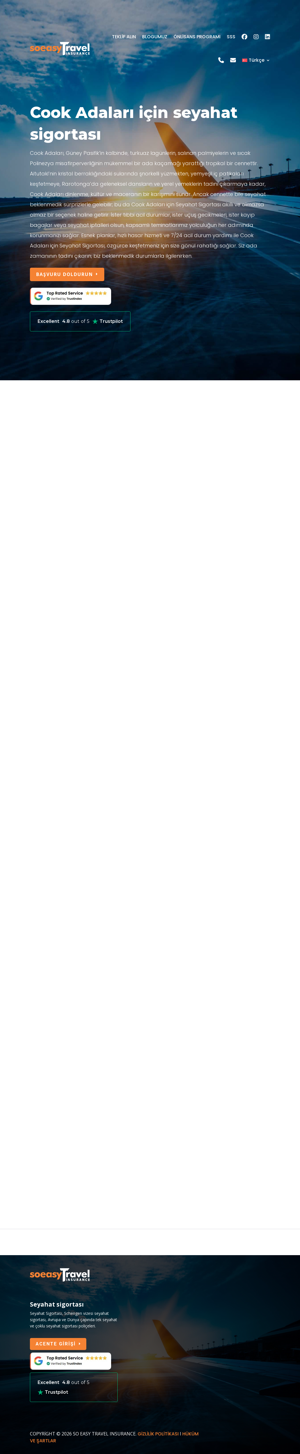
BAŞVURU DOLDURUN (65, 274)
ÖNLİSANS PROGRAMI (197, 36)
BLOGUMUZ (154, 36)
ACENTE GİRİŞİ (56, 1345)
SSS (231, 36)
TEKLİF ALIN (124, 36)
